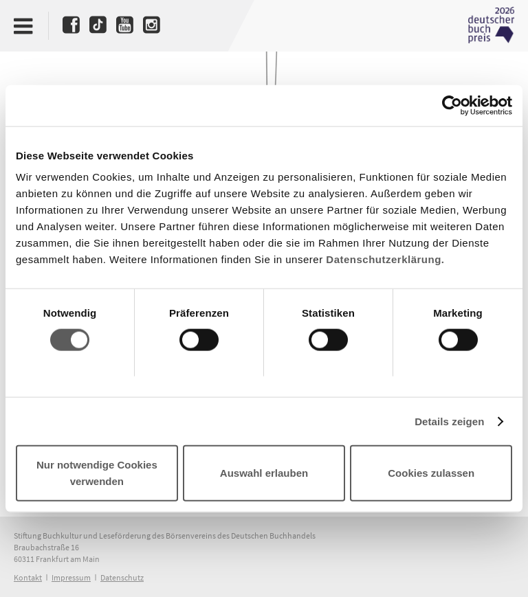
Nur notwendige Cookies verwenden (96, 473)
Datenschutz (122, 577)
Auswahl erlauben (264, 473)
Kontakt (28, 577)
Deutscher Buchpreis (491, 25)
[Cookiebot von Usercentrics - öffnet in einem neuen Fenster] (452, 105)
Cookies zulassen (431, 473)
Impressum (71, 577)
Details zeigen (449, 421)
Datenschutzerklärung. (385, 259)
